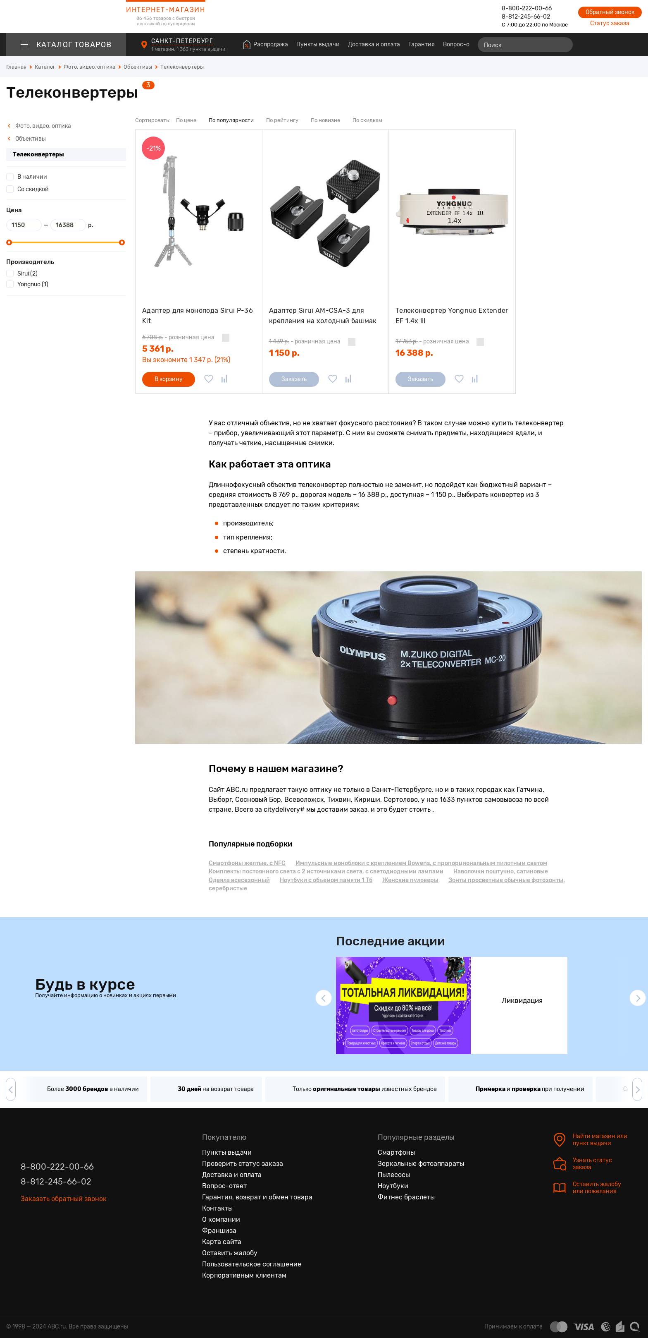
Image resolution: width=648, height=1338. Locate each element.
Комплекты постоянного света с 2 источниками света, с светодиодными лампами (326, 871)
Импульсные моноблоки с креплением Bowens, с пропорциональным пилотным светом (421, 863)
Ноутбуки (393, 1186)
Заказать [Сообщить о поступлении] (294, 379)
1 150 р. (284, 353)
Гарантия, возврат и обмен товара (257, 1197)
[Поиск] (525, 44)
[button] (323, 998)
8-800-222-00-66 (527, 8)
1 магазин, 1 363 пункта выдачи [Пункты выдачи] (188, 49)
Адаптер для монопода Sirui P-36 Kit (197, 316)
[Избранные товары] (603, 44)
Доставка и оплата (374, 44)
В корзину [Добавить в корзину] (169, 379)
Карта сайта (221, 1242)
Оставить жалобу (229, 1253)
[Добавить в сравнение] (224, 379)
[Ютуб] (62, 1222)
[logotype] (66, 16)
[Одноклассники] (44, 1222)
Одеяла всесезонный (239, 880)
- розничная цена (178, 337)
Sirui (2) (27, 273)
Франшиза (219, 1231)
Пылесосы (394, 1175)
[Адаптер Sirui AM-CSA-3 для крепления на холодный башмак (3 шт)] (325, 212)
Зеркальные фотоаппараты (421, 1164)
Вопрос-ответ (462, 44)
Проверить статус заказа (242, 1164)
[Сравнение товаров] (588, 44)
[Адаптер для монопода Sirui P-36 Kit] (198, 212)
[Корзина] (634, 44)
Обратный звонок (610, 12)
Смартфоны (396, 1152)
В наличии (32, 176)
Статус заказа (609, 23)
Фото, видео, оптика (39, 125)
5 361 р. (158, 349)
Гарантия (421, 44)
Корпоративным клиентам (244, 1275)
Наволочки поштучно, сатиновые (500, 871)
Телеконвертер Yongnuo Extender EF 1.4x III (451, 316)
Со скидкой (33, 189)
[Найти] (563, 44)
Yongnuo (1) (32, 284)
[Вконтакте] (27, 1222)
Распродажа (270, 44)
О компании (221, 1219)
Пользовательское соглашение (251, 1264)
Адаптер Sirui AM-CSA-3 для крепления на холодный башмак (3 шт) (323, 316)
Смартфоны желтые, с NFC (247, 863)
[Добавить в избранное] (208, 379)
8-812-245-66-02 (526, 16)
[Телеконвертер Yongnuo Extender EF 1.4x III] (452, 212)
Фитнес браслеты (406, 1197)
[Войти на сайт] (618, 44)
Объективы (26, 138)
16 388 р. (414, 353)
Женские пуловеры (410, 880)
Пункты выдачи (318, 44)
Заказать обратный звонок (64, 1199)
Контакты (217, 1208)
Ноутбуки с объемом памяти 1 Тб (326, 880)
